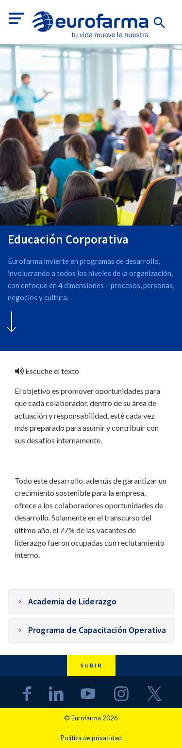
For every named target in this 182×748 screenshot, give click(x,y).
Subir (91, 665)
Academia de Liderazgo (72, 601)
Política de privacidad (91, 738)
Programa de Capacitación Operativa (97, 630)
